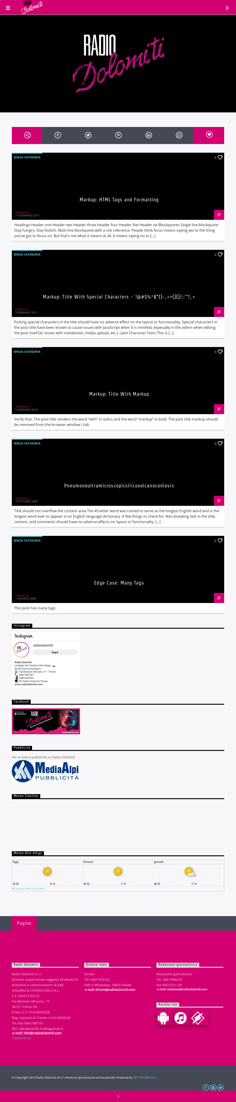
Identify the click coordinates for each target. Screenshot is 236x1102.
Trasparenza (21, 1038)
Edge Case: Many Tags (119, 582)
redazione (22, 212)
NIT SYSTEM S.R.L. (145, 1077)
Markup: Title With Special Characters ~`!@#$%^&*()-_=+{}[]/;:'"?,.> (119, 296)
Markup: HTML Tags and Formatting (119, 199)
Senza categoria (27, 157)
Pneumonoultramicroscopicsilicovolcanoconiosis (119, 485)
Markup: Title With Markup (119, 394)
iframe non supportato (118, 820)
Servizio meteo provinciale (29, 888)
